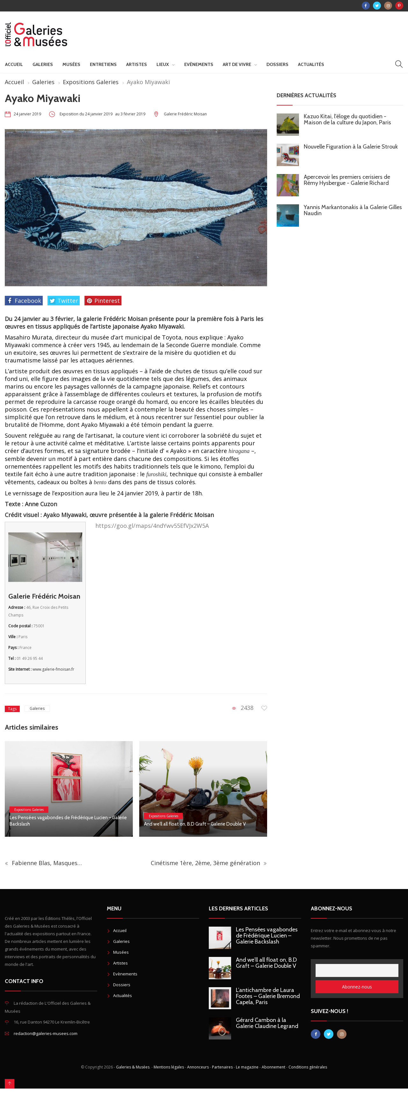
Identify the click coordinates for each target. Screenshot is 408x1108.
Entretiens (103, 64)
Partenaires (222, 1067)
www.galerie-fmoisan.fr (53, 669)
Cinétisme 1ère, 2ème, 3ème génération (209, 863)
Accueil (14, 64)
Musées (71, 64)
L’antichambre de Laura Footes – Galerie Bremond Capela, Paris (268, 996)
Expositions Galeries (91, 82)
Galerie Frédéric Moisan (185, 114)
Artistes (136, 64)
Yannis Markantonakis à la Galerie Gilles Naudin (353, 210)
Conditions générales (307, 1067)
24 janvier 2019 (27, 114)
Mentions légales (169, 1067)
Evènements (198, 64)
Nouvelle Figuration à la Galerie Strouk (351, 146)
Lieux (163, 64)
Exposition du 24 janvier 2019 (86, 114)
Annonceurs (198, 1067)
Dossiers (277, 64)
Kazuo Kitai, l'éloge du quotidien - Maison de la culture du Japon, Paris (347, 119)
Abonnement (273, 1067)
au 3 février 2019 (130, 114)
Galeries (43, 64)
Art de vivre (237, 64)
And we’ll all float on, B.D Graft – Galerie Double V (195, 824)
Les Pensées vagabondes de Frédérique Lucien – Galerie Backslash (267, 935)
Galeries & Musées (132, 1067)
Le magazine (247, 1067)
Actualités (311, 64)
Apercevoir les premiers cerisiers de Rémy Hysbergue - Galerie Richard (347, 179)
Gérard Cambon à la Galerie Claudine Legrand (267, 1023)
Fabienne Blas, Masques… (43, 863)
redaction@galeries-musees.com (45, 1033)
